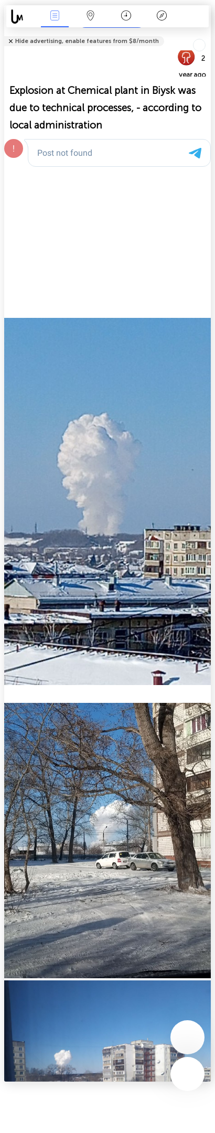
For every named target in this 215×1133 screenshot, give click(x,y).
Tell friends (206, 34)
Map (90, 16)
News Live (54, 16)
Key (161, 16)
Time (126, 16)
